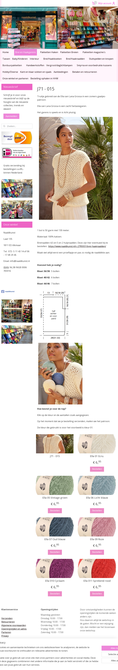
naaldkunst (8, 291)
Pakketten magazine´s (94, 52)
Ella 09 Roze (97, 539)
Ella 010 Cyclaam (54, 580)
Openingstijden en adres (14, 628)
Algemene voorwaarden (13, 625)
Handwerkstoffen (35, 65)
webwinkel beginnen (63, 665)
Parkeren (6, 632)
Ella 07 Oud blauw (54, 539)
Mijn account (106, 3)
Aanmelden (11, 116)
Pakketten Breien (69, 52)
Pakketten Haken (49, 52)
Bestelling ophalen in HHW (44, 78)
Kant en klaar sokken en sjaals (35, 71)
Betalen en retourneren (84, 71)
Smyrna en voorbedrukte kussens (94, 65)
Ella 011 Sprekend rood (96, 580)
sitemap (47, 665)
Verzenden (6, 618)
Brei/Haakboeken (52, 58)
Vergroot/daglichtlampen (59, 65)
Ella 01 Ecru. (97, 456)
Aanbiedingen (61, 71)
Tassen (6, 58)
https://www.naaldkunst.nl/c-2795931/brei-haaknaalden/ (77, 246)
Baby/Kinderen (20, 58)
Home (5, 52)
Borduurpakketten (12, 65)
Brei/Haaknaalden (75, 58)
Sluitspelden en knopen (101, 58)
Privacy (5, 635)
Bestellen (97, 469)
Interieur (34, 58)
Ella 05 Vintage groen (54, 497)
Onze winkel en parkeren (15, 78)
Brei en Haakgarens (25, 52)
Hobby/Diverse (10, 71)
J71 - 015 (55, 456)
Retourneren (8, 621)
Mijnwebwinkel (87, 665)
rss (53, 665)
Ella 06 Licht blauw (97, 497)
